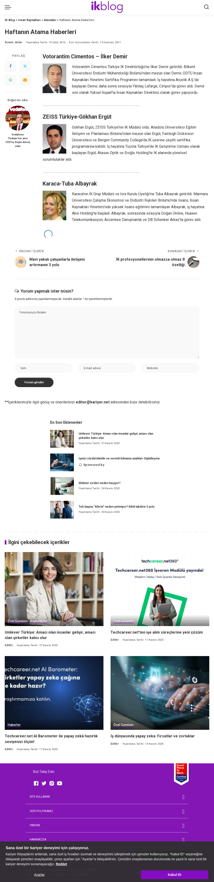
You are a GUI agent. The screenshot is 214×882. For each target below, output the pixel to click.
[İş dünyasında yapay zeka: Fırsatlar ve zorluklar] (160, 693)
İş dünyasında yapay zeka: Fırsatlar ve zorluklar (153, 736)
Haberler (14, 725)
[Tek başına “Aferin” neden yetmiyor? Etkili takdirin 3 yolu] (62, 510)
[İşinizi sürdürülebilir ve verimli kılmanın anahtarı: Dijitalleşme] (62, 462)
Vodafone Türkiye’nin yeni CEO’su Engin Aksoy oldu (17, 140)
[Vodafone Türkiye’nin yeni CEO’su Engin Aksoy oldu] (17, 118)
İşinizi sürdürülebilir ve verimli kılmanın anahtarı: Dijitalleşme (119, 458)
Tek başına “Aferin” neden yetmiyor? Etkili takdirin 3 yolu (116, 506)
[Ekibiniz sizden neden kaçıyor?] (62, 486)
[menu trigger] (9, 7)
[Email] (25, 80)
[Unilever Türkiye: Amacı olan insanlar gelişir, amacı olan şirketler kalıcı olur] (62, 439)
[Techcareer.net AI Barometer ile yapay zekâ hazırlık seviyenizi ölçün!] (54, 693)
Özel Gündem (18, 621)
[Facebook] (10, 66)
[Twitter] (25, 66)
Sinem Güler (13, 42)
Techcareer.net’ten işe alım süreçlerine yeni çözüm (157, 632)
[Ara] (206, 7)
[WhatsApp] (10, 80)
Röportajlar (38, 621)
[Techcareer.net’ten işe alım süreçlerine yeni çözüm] (160, 589)
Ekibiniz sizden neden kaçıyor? (99, 483)
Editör (9, 645)
